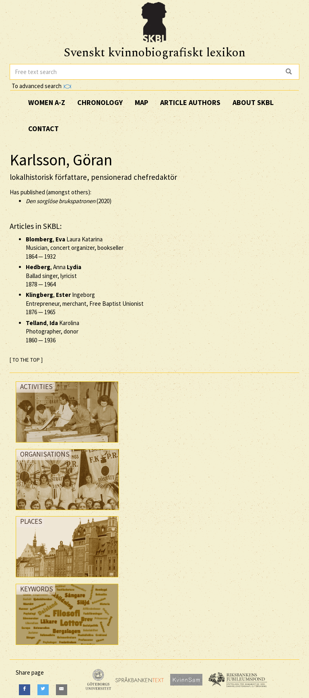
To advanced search (41, 86)
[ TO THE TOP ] (26, 359)
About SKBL (253, 102)
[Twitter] (43, 689)
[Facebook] (24, 689)
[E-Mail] (61, 689)
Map (141, 102)
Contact (43, 128)
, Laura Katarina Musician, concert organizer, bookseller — (75, 247)
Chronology (100, 102)
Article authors (190, 102)
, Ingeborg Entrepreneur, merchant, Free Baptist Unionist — (85, 303)
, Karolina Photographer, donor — (52, 331)
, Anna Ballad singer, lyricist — (53, 275)
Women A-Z (46, 102)
